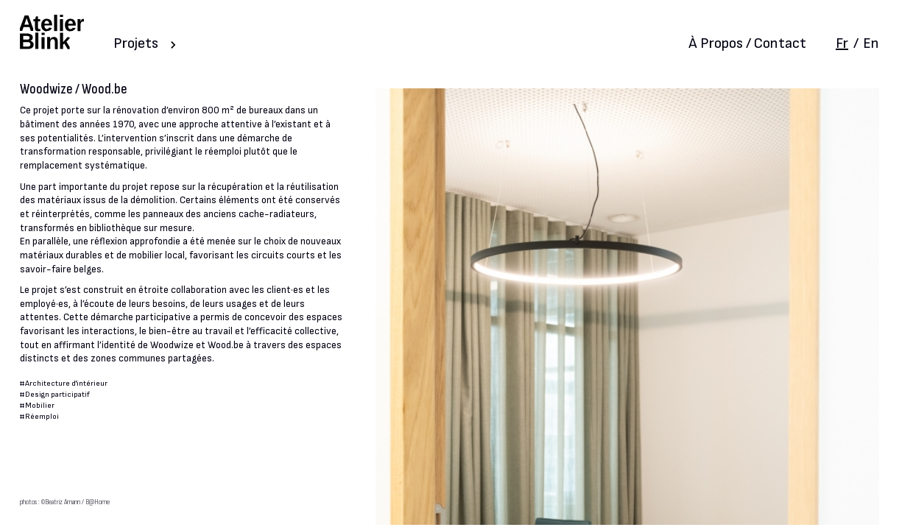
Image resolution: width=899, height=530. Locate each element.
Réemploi (42, 416)
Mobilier (39, 405)
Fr (842, 43)
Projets (135, 43)
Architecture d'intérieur (66, 383)
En (871, 43)
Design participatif (57, 394)
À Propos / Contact (747, 43)
